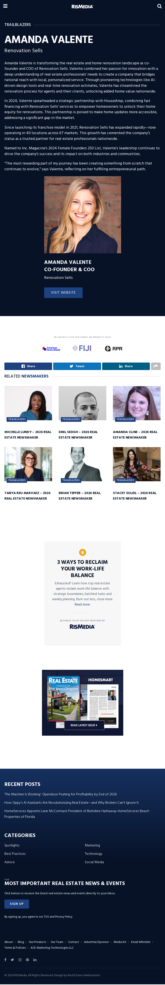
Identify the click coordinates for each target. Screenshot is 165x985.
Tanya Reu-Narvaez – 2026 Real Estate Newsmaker (27, 496)
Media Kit (120, 943)
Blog (21, 943)
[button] (16, 904)
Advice (9, 863)
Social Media (94, 863)
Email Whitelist (140, 943)
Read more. (83, 605)
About (8, 943)
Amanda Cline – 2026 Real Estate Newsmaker (135, 435)
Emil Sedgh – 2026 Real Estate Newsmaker (78, 435)
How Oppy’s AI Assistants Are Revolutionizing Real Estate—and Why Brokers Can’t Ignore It (71, 804)
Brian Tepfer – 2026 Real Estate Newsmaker (79, 496)
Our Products (37, 943)
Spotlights (11, 846)
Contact (73, 943)
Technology (93, 855)
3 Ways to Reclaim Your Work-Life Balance (82, 570)
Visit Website (63, 293)
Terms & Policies (15, 948)
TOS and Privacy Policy (58, 917)
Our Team (57, 943)
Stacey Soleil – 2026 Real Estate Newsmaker (134, 496)
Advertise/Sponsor (96, 943)
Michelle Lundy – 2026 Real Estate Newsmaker (27, 435)
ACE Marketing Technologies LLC (52, 948)
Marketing (92, 846)
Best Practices (14, 855)
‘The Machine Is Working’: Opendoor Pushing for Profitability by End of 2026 (60, 795)
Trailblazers (16, 420)
